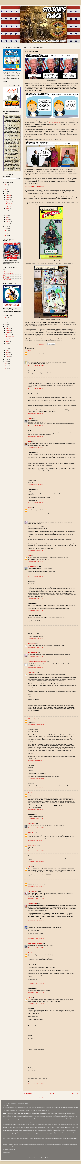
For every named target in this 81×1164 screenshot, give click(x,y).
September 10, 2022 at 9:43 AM (36, 851)
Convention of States (8, 273)
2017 (6, 235)
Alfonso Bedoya (32, 718)
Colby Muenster (32, 672)
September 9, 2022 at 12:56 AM (36, 365)
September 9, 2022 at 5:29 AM (35, 472)
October (8, 199)
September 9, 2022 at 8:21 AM (35, 638)
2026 (6, 184)
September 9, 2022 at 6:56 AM (35, 598)
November (8, 197)
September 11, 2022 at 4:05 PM (36, 983)
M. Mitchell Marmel (33, 566)
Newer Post (28, 1093)
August (8, 208)
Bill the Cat (31, 832)
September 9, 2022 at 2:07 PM (35, 788)
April (7, 217)
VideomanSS (31, 643)
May (7, 215)
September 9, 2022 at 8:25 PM (35, 818)
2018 (6, 233)
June (7, 213)
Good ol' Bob (31, 823)
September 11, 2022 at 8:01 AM (36, 898)
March (7, 219)
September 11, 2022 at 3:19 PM (36, 938)
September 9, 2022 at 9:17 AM (35, 714)
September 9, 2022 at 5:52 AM (35, 515)
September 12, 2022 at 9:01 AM (36, 992)
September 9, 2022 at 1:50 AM (35, 388)
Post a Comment (31, 1087)
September (9, 201)
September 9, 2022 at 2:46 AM (35, 425)
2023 (6, 191)
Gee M (30, 792)
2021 (6, 226)
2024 (6, 189)
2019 (6, 230)
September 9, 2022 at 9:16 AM (35, 667)
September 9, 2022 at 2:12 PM (35, 809)
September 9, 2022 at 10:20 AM (36, 724)
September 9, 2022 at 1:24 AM (35, 375)
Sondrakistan (6, 277)
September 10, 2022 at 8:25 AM (36, 840)
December (8, 195)
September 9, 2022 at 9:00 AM (35, 647)
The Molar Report (10, 203)
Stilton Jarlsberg (32, 903)
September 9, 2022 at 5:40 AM (35, 484)
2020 (6, 228)
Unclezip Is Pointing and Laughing (37, 661)
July (7, 210)
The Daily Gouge (7, 279)
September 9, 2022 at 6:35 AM (35, 550)
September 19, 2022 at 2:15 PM (36, 1003)
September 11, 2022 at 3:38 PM (36, 947)
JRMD (29, 350)
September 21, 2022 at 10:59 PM (36, 1083)
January (8, 223)
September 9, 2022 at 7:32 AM (35, 623)
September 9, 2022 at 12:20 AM (36, 355)
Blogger (49, 1157)
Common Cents (7, 271)
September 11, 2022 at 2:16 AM (36, 886)
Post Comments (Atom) (37, 1097)
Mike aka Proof (32, 360)
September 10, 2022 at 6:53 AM (36, 827)
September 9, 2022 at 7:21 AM (35, 610)
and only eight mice (54, 122)
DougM (30, 418)
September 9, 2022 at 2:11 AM (35, 413)
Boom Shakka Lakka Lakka (35, 943)
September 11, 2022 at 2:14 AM (36, 877)
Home (52, 1093)
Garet (29, 507)
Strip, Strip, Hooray (10, 206)
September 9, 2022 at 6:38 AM (35, 561)
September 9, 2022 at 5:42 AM (35, 502)
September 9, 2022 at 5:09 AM (35, 447)
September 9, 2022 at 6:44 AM (35, 576)
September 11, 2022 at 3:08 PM (36, 920)
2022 (6, 193)
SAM (29, 555)
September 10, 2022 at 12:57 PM (36, 861)
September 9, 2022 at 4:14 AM (35, 436)
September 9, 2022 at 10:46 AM (36, 778)
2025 (6, 187)
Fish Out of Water (32, 520)
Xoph (29, 441)
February (8, 221)
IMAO (4, 275)
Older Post (74, 1093)
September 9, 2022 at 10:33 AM (36, 760)
